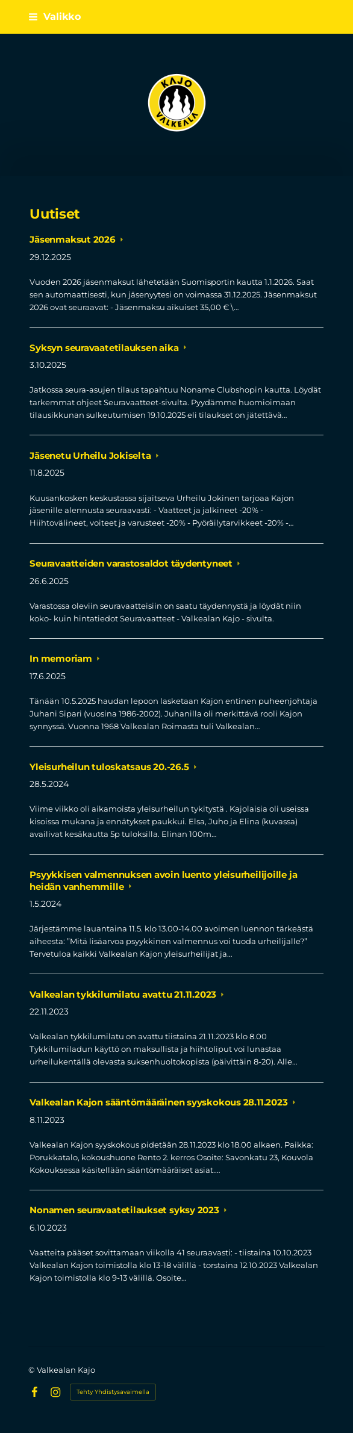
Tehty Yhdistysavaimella (113, 1392)
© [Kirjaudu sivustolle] (32, 1370)
